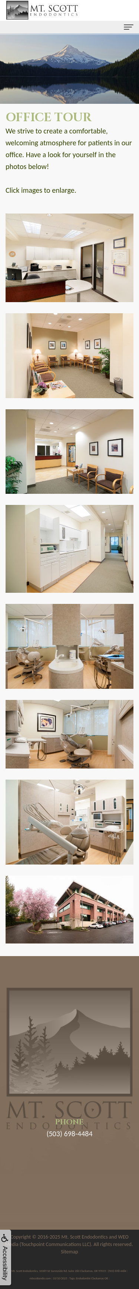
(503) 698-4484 (69, 1133)
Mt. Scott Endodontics (85, 1237)
